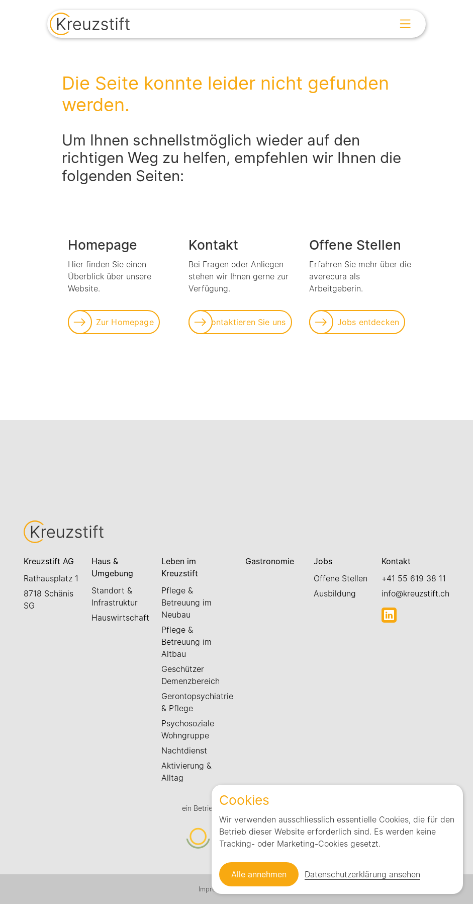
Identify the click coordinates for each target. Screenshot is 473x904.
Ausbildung (335, 593)
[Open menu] (405, 24)
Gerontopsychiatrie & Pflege (197, 702)
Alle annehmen (259, 874)
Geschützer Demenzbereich (190, 675)
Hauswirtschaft (120, 618)
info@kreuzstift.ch (415, 593)
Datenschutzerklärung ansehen (362, 874)
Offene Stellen (340, 578)
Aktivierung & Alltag (186, 772)
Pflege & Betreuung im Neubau (186, 602)
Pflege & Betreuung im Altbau (186, 642)
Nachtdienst (184, 750)
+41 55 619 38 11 (414, 578)
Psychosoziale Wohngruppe (187, 729)
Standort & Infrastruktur (114, 596)
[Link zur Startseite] (90, 25)
